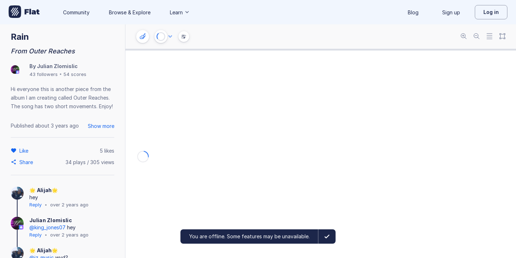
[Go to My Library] (24, 12)
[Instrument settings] (142, 36)
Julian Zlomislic (57, 66)
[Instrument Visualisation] (183, 36)
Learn (180, 12)
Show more (101, 126)
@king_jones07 (47, 227)
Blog (413, 12)
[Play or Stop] (160, 36)
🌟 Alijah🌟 (43, 190)
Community (76, 12)
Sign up (451, 12)
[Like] (25, 150)
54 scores (74, 74)
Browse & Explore (129, 12)
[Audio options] (170, 36)
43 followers (43, 74)
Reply (35, 204)
